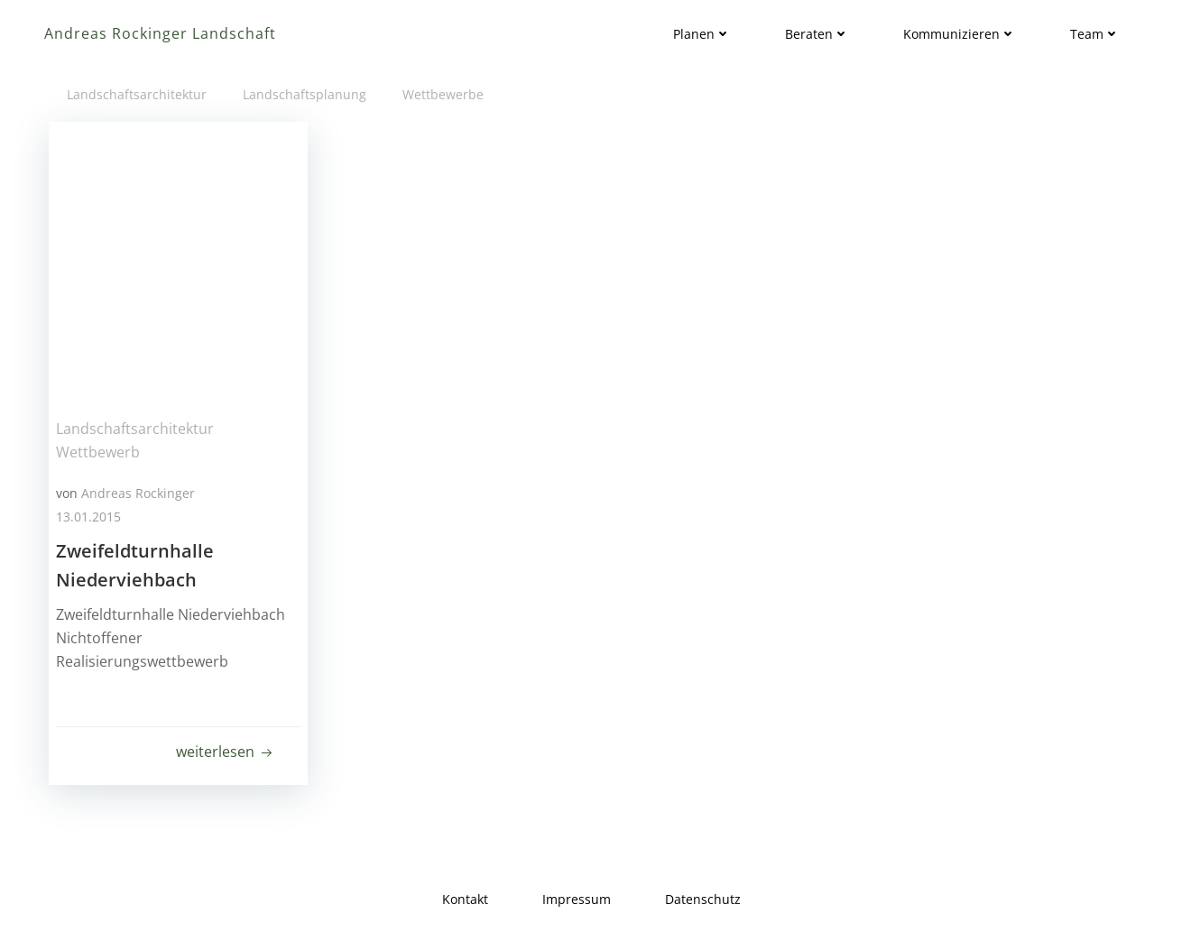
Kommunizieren (959, 33)
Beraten (817, 33)
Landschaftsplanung (304, 94)
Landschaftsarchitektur (137, 94)
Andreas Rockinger (138, 493)
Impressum (576, 899)
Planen (702, 33)
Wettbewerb (98, 452)
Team (1095, 33)
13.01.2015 (88, 516)
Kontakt (465, 899)
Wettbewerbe (443, 94)
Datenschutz (703, 899)
